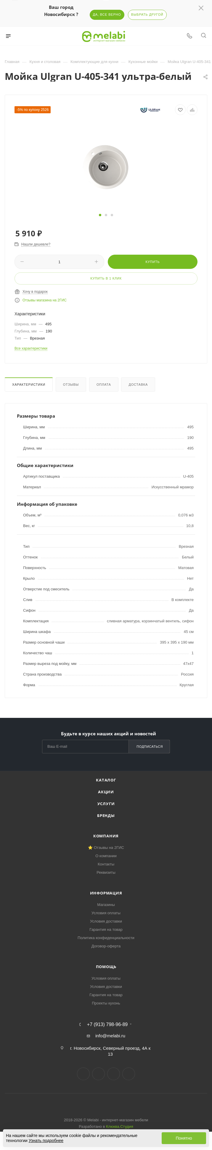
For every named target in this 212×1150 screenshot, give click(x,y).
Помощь (106, 966)
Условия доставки (106, 921)
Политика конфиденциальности (106, 938)
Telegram (98, 1073)
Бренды (106, 815)
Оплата (104, 384)
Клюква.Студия (119, 1126)
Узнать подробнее (46, 1140)
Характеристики (28, 384)
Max (128, 1073)
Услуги (106, 803)
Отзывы (71, 384)
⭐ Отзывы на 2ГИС (106, 847)
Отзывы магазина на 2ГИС (45, 300)
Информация (106, 893)
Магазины (106, 904)
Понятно (184, 1138)
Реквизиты (106, 872)
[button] (100, 215)
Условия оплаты (106, 913)
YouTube (113, 1073)
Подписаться (149, 746)
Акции (106, 791)
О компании (106, 856)
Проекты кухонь (106, 1003)
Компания (106, 836)
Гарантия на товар (105, 929)
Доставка (138, 384)
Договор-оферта (106, 946)
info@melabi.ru (110, 1035)
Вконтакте (83, 1073)
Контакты (106, 864)
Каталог (106, 780)
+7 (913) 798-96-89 (107, 1024)
